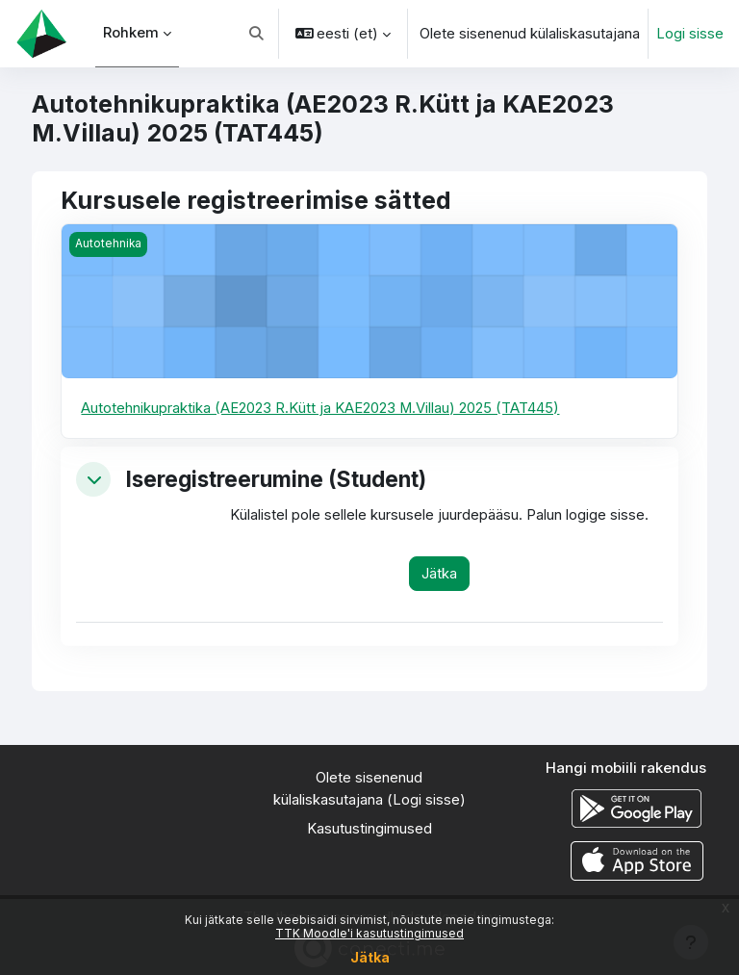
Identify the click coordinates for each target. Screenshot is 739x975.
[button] (256, 33)
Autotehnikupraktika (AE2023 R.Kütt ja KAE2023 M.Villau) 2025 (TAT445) (320, 408)
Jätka (370, 957)
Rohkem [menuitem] (133, 32)
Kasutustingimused (369, 828)
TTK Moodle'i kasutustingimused (369, 933)
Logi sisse (690, 33)
